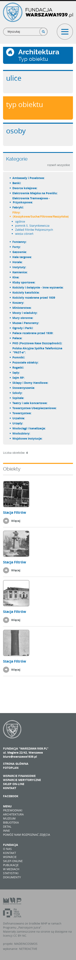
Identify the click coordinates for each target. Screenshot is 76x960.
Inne (6, 830)
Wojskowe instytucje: (27, 438)
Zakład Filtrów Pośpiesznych (34, 230)
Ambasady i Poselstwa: (29, 178)
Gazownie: (20, 252)
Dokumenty (12, 877)
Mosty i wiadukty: (25, 313)
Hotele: (17, 262)
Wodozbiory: (21, 433)
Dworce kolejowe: (25, 188)
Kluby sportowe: (24, 282)
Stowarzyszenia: (24, 388)
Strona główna (15, 764)
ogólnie (20, 221)
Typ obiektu (24, 104)
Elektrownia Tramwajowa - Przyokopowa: (31, 200)
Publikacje (11, 865)
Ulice (13, 78)
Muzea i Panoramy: (26, 323)
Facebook (10, 796)
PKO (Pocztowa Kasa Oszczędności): (37, 343)
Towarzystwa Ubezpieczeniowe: (35, 408)
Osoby (16, 130)
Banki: (17, 183)
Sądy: (16, 372)
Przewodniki (12, 810)
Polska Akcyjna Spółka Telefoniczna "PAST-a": (37, 350)
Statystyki (10, 873)
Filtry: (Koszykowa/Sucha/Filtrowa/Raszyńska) (41, 214)
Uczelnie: (19, 418)
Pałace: (17, 338)
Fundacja (10, 845)
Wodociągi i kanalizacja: (29, 428)
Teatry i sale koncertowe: (30, 403)
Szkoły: (17, 393)
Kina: (16, 277)
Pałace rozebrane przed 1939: (33, 333)
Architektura (13, 814)
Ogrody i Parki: (23, 328)
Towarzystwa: (22, 413)
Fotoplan (10, 768)
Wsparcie (10, 857)
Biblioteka (11, 822)
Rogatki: (18, 367)
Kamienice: (20, 272)
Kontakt (9, 788)
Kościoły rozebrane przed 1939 (34, 297)
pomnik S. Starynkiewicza (32, 225)
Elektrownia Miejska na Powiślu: (35, 193)
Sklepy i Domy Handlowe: (30, 383)
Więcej (15, 521)
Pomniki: (19, 357)
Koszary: (18, 303)
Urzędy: (18, 423)
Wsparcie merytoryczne (22, 780)
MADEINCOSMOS (25, 944)
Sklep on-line (13, 784)
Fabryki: (18, 207)
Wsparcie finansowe (19, 776)
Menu (7, 806)
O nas (7, 849)
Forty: (17, 247)
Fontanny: (20, 242)
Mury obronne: (23, 318)
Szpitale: (18, 398)
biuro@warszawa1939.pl (20, 756)
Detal (7, 826)
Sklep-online (13, 861)
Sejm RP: (19, 378)
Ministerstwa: (22, 308)
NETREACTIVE (28, 949)
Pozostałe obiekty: (26, 362)
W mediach (11, 869)
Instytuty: (19, 267)
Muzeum (9, 818)
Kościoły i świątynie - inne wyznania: (38, 287)
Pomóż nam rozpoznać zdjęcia (26, 835)
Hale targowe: (22, 257)
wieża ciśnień (24, 234)
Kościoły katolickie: (26, 292)
